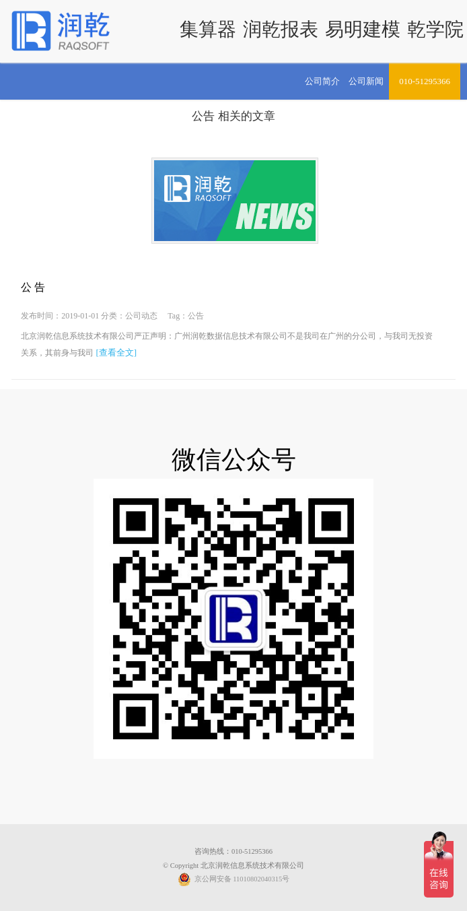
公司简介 (322, 81)
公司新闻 (366, 81)
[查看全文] (116, 352)
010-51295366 (424, 81)
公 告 (33, 287)
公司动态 (141, 315)
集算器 (208, 29)
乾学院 (435, 29)
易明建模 (362, 29)
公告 (203, 116)
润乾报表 (280, 29)
